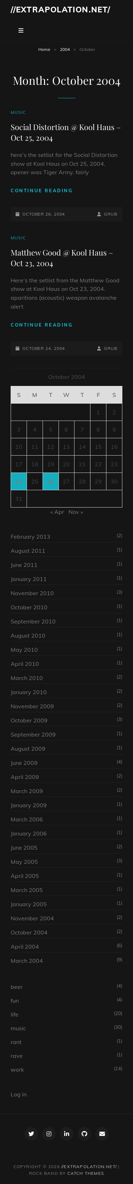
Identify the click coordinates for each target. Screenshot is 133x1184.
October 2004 (29, 932)
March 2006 (27, 819)
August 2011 (28, 550)
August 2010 (28, 635)
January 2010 (29, 692)
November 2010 (32, 593)
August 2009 (28, 748)
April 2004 (25, 946)
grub (110, 214)
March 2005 (27, 889)
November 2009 (32, 706)
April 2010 (25, 663)
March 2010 (27, 677)
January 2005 (29, 904)
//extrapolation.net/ (60, 9)
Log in (19, 1094)
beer (17, 986)
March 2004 (27, 960)
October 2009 (29, 720)
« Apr (57, 511)
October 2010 (29, 607)
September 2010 (33, 621)
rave (17, 1055)
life (14, 1014)
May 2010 (24, 649)
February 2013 (30, 536)
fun (15, 1000)
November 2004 (32, 918)
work (17, 1069)
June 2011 (24, 564)
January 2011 (29, 578)
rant (16, 1041)
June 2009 (24, 762)
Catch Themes (85, 1173)
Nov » (75, 511)
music (18, 112)
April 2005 (25, 875)
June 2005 (24, 847)
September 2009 (33, 734)
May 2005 (24, 861)
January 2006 (29, 833)
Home (44, 49)
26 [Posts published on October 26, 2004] (50, 481)
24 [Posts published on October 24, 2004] (18, 481)
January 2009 (29, 805)
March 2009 (27, 791)
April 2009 (25, 776)
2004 (65, 49)
